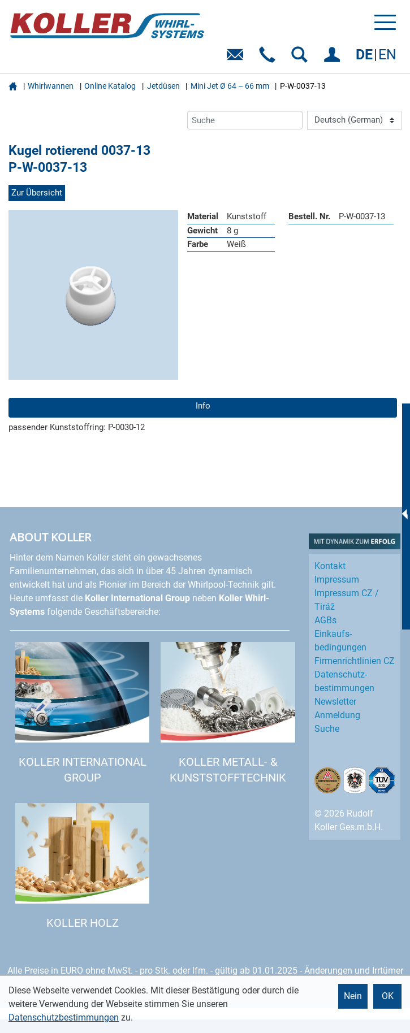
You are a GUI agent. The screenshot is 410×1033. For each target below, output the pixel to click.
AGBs (325, 620)
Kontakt (330, 566)
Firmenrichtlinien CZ (354, 661)
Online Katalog (110, 85)
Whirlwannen (51, 85)
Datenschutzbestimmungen (63, 1017)
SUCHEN (302, 58)
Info (203, 406)
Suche (326, 728)
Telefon (269, 58)
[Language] (354, 120)
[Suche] (245, 120)
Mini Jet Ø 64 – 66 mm (230, 85)
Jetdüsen (163, 85)
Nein (353, 996)
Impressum (336, 579)
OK (388, 996)
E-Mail (237, 58)
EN (387, 54)
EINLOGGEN (334, 58)
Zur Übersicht (36, 193)
